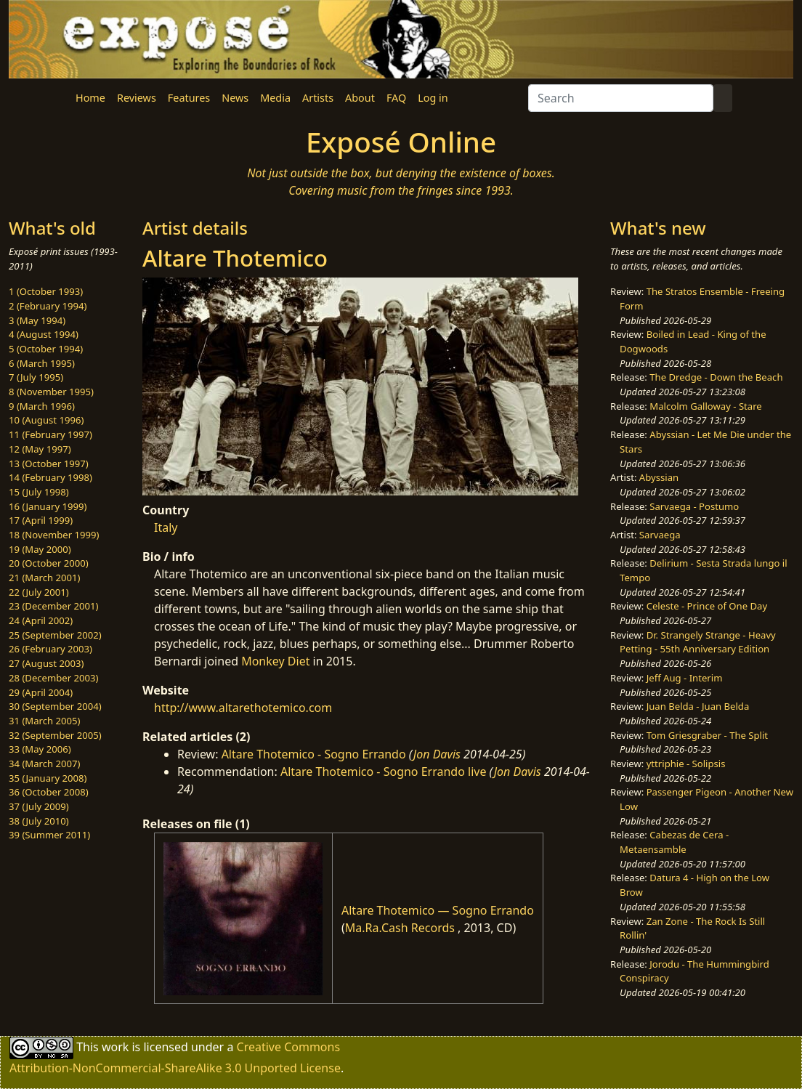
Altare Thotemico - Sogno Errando (314, 754)
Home (90, 98)
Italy (165, 527)
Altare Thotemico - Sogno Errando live (383, 772)
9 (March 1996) (42, 406)
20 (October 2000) (49, 563)
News (235, 98)
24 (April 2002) (41, 620)
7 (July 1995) (36, 377)
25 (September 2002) (55, 634)
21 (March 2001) (44, 577)
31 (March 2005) (44, 720)
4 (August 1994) (43, 334)
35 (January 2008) (47, 778)
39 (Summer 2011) (49, 834)
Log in (432, 98)
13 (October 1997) (49, 463)
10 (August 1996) (46, 419)
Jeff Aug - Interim (685, 677)
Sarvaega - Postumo (694, 506)
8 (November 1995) (51, 391)
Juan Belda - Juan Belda (698, 706)
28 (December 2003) (53, 677)
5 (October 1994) (46, 348)
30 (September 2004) (55, 706)
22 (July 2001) (39, 592)
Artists (317, 98)
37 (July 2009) (39, 806)
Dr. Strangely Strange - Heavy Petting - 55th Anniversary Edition (698, 642)
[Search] (620, 98)
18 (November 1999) (54, 534)
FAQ (396, 98)
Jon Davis (437, 754)
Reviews (136, 98)
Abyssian (659, 477)
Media (275, 98)
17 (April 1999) (41, 520)
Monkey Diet (275, 661)
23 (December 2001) (53, 605)
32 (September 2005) (55, 735)
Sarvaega (660, 534)
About (360, 98)
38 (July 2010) (39, 820)
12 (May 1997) (40, 449)
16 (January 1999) (47, 506)
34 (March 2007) (44, 763)
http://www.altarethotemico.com (243, 708)
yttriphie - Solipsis (686, 763)
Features (189, 98)
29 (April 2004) (41, 692)
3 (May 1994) (37, 320)
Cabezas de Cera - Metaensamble (674, 842)
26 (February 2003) (50, 648)
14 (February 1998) (50, 477)
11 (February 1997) (50, 434)
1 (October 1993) (46, 291)
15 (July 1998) (39, 491)
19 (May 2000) (40, 549)
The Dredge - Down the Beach (715, 377)
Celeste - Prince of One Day (707, 605)
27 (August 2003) (46, 663)
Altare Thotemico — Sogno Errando (437, 910)
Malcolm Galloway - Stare (705, 406)
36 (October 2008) (49, 791)
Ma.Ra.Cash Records (400, 928)
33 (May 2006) (40, 749)
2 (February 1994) (47, 305)
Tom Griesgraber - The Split (707, 735)
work (115, 1047)
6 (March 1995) (42, 363)
